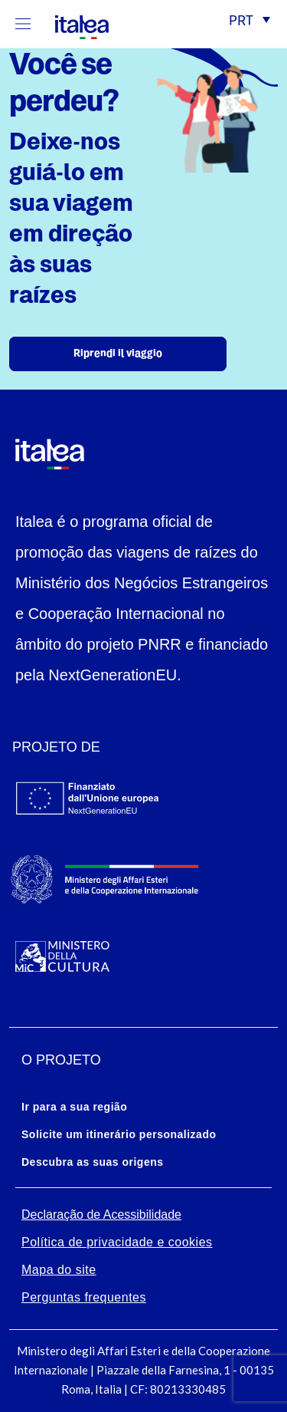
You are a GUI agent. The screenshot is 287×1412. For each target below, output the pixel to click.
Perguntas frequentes (83, 1297)
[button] (249, 22)
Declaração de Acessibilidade (101, 1214)
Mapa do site (58, 1269)
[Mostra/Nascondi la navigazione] (23, 23)
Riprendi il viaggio (117, 354)
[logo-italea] (73, 24)
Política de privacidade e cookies (117, 1242)
